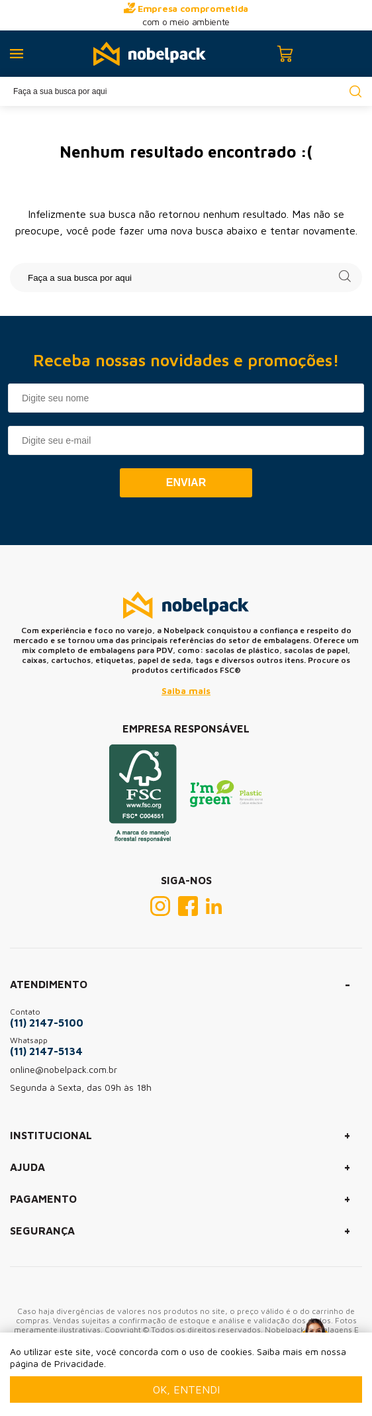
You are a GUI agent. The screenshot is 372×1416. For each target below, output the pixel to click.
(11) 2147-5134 (46, 1051)
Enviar (186, 482)
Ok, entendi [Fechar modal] (186, 1389)
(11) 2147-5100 (46, 1023)
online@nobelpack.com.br (63, 1069)
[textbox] (186, 91)
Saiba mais (186, 690)
